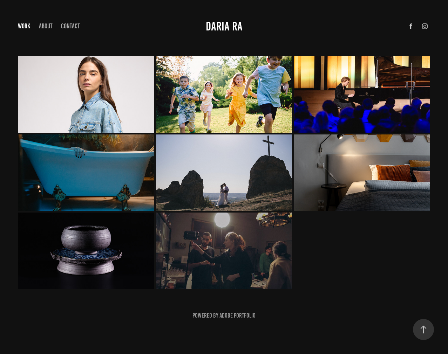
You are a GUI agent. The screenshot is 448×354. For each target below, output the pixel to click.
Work (24, 26)
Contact (70, 26)
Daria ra (224, 26)
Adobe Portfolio (237, 315)
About (46, 26)
